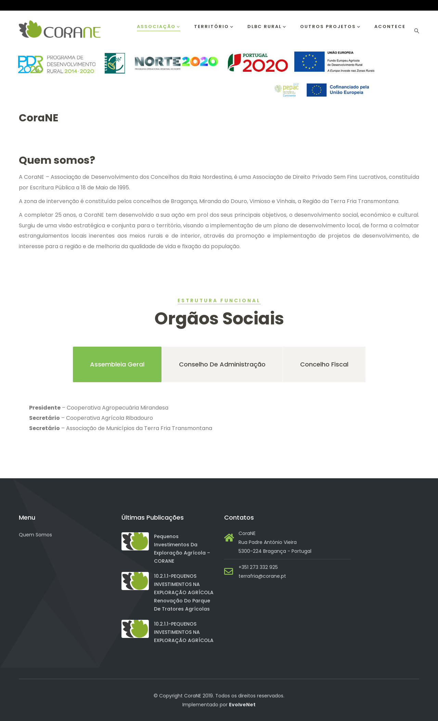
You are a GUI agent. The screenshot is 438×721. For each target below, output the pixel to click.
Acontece (389, 26)
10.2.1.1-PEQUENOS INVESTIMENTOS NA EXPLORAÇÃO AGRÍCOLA (184, 632)
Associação (158, 26)
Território (214, 26)
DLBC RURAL (266, 26)
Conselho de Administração (222, 364)
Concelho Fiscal (324, 364)
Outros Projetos (330, 26)
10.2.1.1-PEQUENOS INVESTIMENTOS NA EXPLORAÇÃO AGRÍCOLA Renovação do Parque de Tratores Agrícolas (184, 592)
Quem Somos (35, 534)
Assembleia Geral (117, 364)
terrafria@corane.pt (262, 576)
